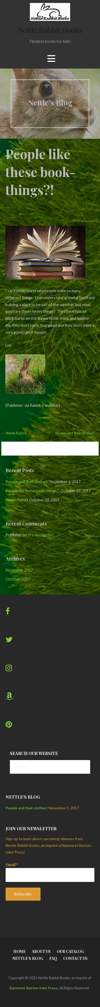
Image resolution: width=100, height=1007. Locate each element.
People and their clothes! (27, 481)
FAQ (53, 958)
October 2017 (18, 579)
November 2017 (19, 570)
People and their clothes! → (77, 433)
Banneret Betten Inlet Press (34, 988)
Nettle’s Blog (28, 958)
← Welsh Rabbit (13, 433)
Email (12, 864)
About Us (41, 951)
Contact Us (75, 958)
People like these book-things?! (33, 491)
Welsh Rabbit (17, 500)
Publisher (15, 212)
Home (19, 951)
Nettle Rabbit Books (50, 30)
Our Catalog (70, 951)
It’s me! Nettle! (41, 535)
